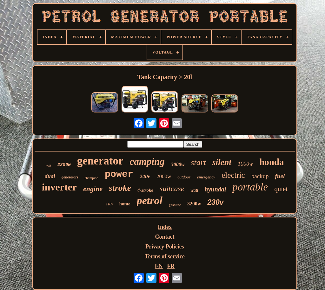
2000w (163, 176)
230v (215, 202)
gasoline (175, 205)
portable (250, 187)
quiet (281, 189)
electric (233, 175)
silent (221, 162)
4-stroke (145, 190)
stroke (120, 188)
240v (145, 176)
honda (271, 162)
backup (260, 176)
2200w (64, 164)
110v (109, 204)
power (119, 174)
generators (70, 177)
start (198, 162)
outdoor (183, 177)
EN (159, 266)
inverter (59, 187)
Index (165, 227)
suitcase (172, 188)
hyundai (215, 189)
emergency (206, 177)
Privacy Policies (164, 246)
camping (147, 161)
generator (100, 161)
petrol (149, 200)
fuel (280, 176)
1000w (245, 164)
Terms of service (164, 256)
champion (91, 178)
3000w (178, 164)
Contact (165, 237)
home (124, 203)
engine (93, 189)
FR (171, 266)
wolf (48, 165)
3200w (194, 203)
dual (50, 176)
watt (194, 190)
